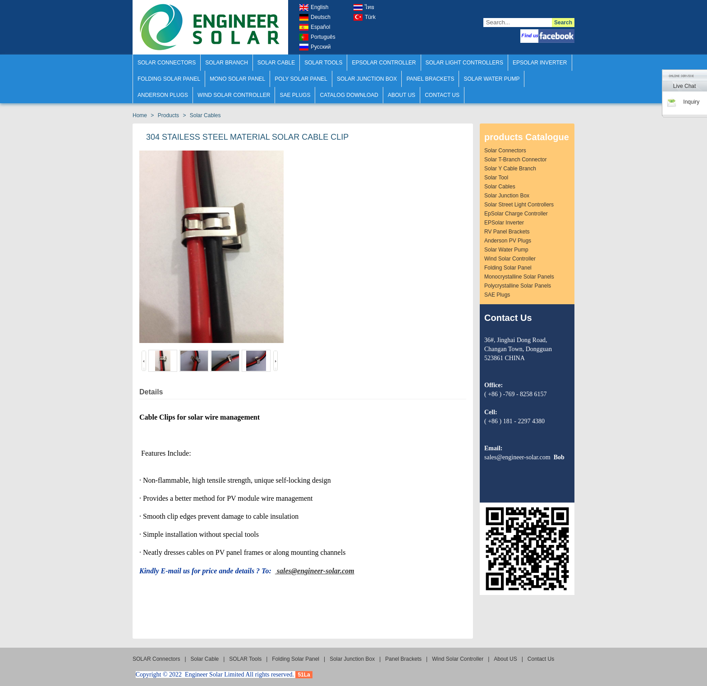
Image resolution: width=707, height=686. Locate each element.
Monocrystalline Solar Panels (519, 277)
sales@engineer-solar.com (314, 571)
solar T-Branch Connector (515, 159)
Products (168, 115)
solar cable (276, 62)
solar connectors (505, 150)
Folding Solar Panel (169, 79)
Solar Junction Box (367, 79)
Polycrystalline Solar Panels (517, 286)
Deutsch (315, 17)
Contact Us (442, 95)
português (317, 37)
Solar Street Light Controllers (519, 204)
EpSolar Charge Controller (516, 213)
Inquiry (682, 102)
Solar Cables (205, 115)
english (313, 7)
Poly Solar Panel (301, 79)
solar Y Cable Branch (510, 168)
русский (315, 47)
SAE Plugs (295, 95)
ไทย (364, 7)
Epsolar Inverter (540, 62)
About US (401, 95)
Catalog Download (349, 95)
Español (314, 27)
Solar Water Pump (491, 79)
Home (140, 115)
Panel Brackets (430, 79)
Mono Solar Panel (237, 79)
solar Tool (496, 177)
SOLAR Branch (226, 62)
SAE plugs (497, 295)
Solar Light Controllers (465, 62)
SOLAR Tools (323, 62)
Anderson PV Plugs (507, 241)
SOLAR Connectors (167, 62)
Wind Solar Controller (233, 95)
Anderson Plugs (163, 95)
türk (365, 17)
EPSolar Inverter (504, 223)
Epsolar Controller (384, 62)
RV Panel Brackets (507, 232)
